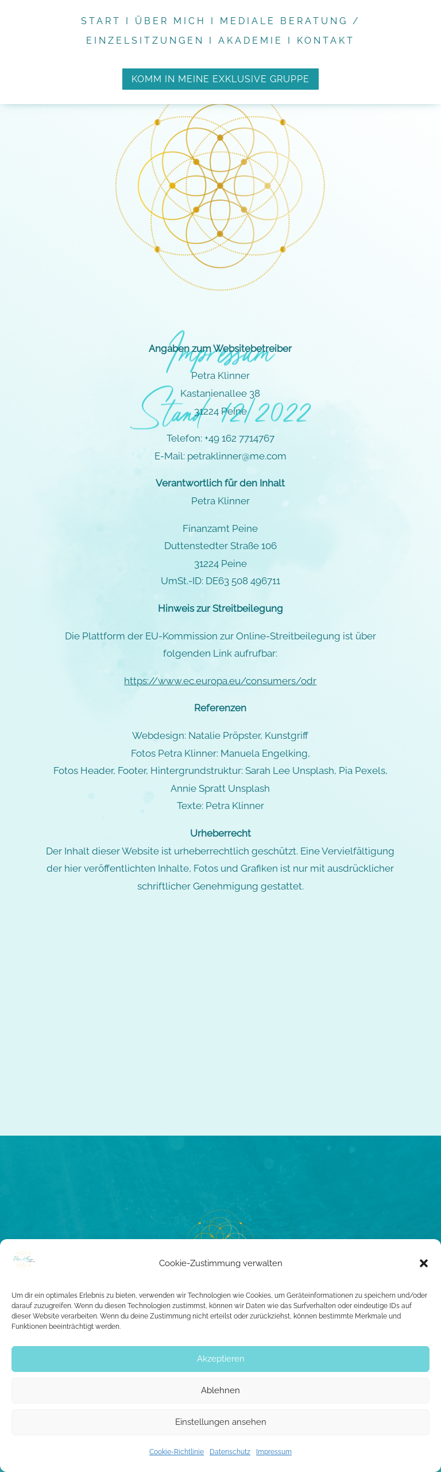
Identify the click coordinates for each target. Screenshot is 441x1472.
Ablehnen (220, 1390)
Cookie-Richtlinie (176, 1452)
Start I (108, 21)
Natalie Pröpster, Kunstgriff (248, 656)
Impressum (274, 1452)
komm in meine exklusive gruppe (220, 79)
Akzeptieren (221, 1359)
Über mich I (177, 21)
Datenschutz (230, 1452)
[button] (424, 1263)
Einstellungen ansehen (220, 1422)
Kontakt (326, 40)
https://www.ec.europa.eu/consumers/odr (220, 602)
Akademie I (257, 40)
